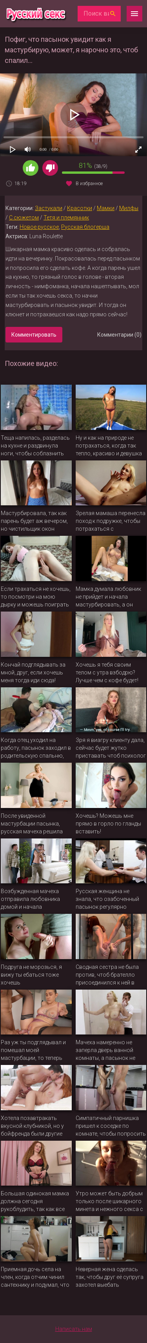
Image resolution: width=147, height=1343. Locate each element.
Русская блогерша (85, 227)
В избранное (89, 183)
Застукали (48, 208)
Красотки (79, 208)
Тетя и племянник (66, 217)
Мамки (105, 208)
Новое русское (39, 227)
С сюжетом (24, 217)
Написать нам (73, 1329)
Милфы (128, 208)
